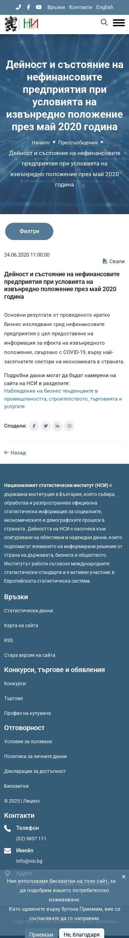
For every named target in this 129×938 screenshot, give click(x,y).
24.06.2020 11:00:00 (27, 255)
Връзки (56, 7)
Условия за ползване (28, 741)
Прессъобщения (78, 143)
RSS (8, 640)
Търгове (13, 698)
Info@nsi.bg (29, 861)
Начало (41, 143)
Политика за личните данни (35, 756)
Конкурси (15, 683)
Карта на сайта (21, 625)
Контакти (80, 7)
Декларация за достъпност (35, 771)
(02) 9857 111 (31, 838)
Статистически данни (28, 610)
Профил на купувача (27, 713)
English (104, 7)
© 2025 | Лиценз (22, 801)
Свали (114, 261)
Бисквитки (16, 786)
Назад (15, 453)
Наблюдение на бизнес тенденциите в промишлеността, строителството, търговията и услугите (63, 399)
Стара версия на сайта (29, 655)
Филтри (29, 231)
